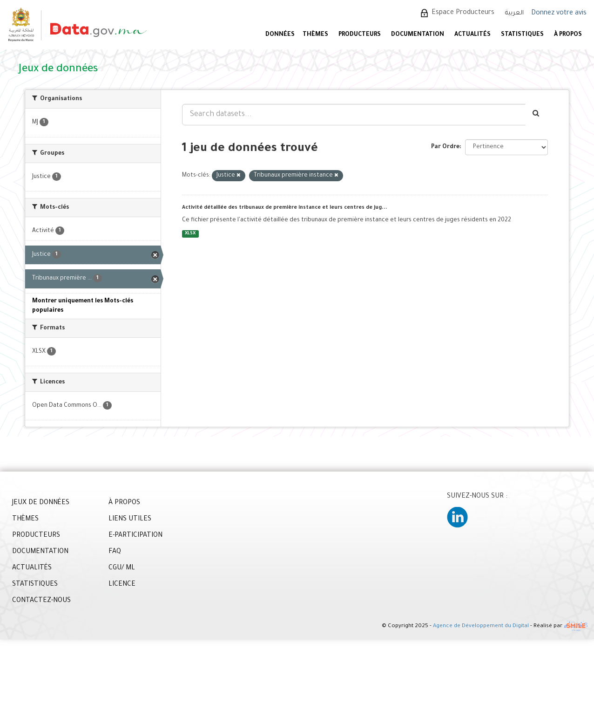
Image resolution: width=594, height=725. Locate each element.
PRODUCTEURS (359, 35)
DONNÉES (280, 35)
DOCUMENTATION (417, 35)
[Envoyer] (536, 114)
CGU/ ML (121, 568)
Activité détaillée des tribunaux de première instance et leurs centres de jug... (284, 208)
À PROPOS (568, 35)
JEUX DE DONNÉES (40, 503)
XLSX (190, 233)
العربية (514, 13)
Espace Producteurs (463, 13)
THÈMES (25, 519)
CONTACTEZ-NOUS (41, 601)
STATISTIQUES (522, 35)
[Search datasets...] (354, 114)
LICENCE (121, 584)
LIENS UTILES (129, 519)
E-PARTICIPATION (135, 536)
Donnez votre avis (559, 13)
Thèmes (315, 35)
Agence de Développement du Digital (481, 627)
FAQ (114, 552)
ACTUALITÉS (472, 35)
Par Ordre (445, 147)
